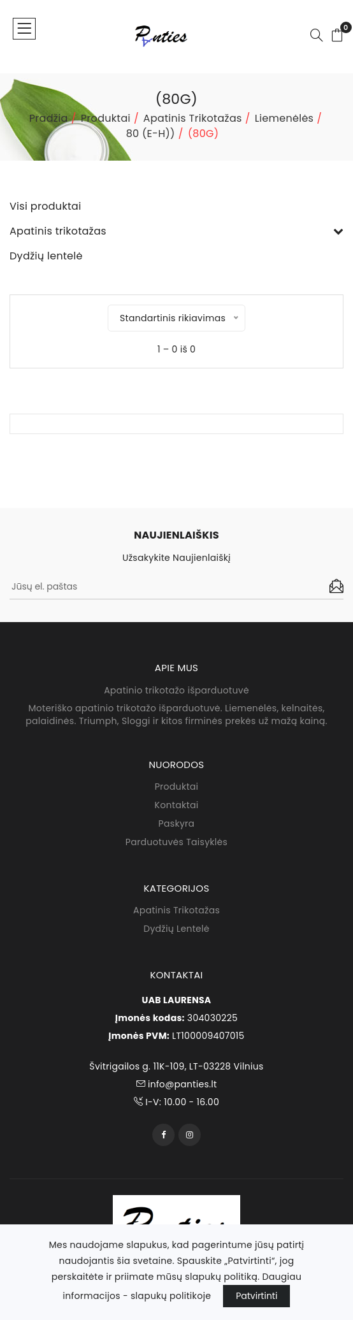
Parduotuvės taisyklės (176, 842)
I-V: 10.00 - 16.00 (176, 1102)
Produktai (106, 118)
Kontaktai (177, 805)
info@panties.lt (176, 1084)
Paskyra (177, 824)
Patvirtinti (256, 1295)
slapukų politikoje (171, 1295)
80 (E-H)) (150, 133)
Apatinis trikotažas (192, 118)
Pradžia (48, 118)
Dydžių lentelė (176, 929)
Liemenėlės (284, 118)
